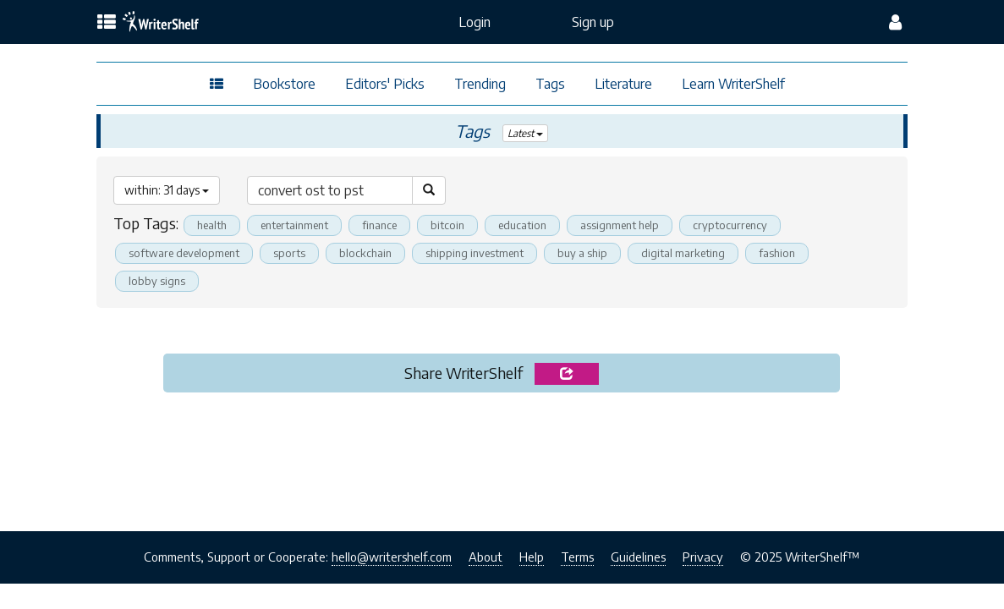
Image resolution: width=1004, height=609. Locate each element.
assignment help (619, 225)
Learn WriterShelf (733, 83)
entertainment (294, 225)
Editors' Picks (385, 83)
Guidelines (638, 556)
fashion (777, 253)
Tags (550, 83)
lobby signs (157, 281)
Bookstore (284, 83)
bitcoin (447, 225)
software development (184, 253)
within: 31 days (166, 190)
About (485, 556)
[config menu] (895, 22)
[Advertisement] (502, 457)
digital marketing (683, 253)
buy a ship (582, 253)
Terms (577, 556)
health (212, 225)
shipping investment (474, 253)
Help (531, 556)
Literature (623, 83)
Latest (525, 133)
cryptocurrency (730, 225)
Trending (480, 83)
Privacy (703, 556)
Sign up (593, 22)
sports (289, 253)
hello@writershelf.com (392, 556)
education (522, 225)
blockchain (365, 253)
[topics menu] (106, 23)
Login (474, 22)
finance (379, 225)
